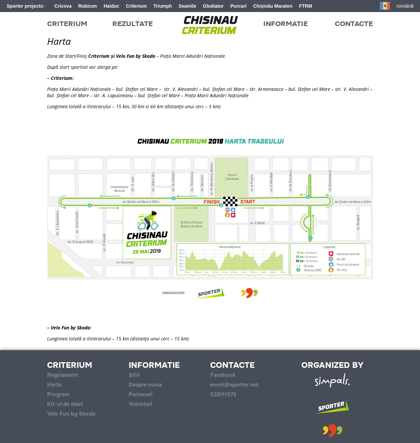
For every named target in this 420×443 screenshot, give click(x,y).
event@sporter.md (234, 384)
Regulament (62, 375)
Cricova (63, 6)
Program (58, 394)
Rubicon (87, 6)
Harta (54, 384)
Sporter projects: (25, 6)
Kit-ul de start (65, 404)
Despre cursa (145, 384)
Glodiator (213, 6)
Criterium (136, 6)
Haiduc (111, 6)
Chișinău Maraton (272, 6)
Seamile (187, 6)
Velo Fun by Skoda (71, 413)
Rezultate (132, 23)
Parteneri (141, 394)
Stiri (134, 375)
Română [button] (405, 6)
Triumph (162, 6)
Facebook (223, 375)
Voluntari (140, 404)
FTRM (305, 6)
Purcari (239, 6)
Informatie (285, 23)
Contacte (354, 23)
